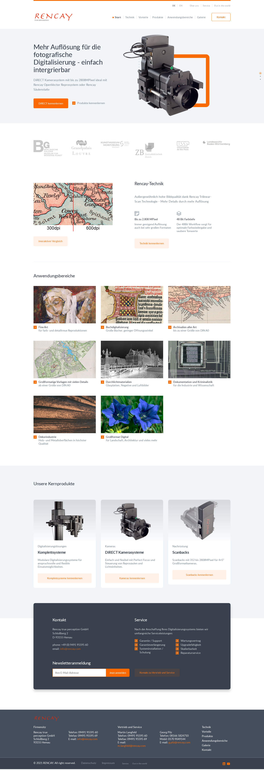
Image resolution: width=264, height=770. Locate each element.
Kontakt (221, 17)
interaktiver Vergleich (51, 241)
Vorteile (143, 17)
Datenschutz (88, 764)
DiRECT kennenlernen (51, 103)
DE (173, 5)
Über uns (194, 5)
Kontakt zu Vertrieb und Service (157, 673)
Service (206, 5)
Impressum (108, 764)
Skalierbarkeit (189, 649)
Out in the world (222, 5)
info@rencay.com (70, 649)
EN (180, 5)
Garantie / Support (151, 641)
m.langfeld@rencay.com (132, 746)
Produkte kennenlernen (91, 103)
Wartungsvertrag (191, 641)
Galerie (201, 17)
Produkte (157, 17)
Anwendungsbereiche (180, 17)
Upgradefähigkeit (191, 645)
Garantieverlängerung (152, 645)
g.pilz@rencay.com (179, 743)
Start (118, 17)
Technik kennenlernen (152, 243)
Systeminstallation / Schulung (151, 651)
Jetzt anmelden (117, 673)
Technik (129, 17)
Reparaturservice (191, 654)
